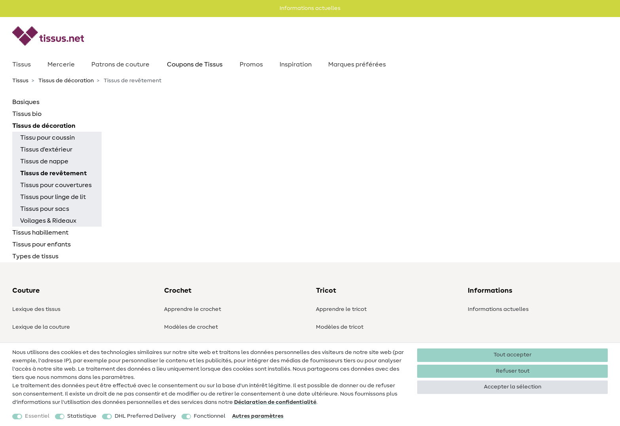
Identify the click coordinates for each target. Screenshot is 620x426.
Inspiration (296, 64)
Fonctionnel (209, 416)
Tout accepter (512, 355)
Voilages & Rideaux (48, 221)
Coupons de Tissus (195, 64)
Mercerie (61, 64)
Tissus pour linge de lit (53, 197)
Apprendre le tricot (341, 309)
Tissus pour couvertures (56, 185)
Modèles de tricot (339, 327)
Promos (251, 64)
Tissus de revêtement (53, 173)
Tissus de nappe (44, 161)
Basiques (26, 102)
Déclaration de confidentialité (275, 402)
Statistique (81, 416)
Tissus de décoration (65, 80)
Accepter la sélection (512, 387)
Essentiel (37, 416)
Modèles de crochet (191, 327)
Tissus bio (27, 114)
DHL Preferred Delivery (145, 416)
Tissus (21, 64)
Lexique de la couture (41, 327)
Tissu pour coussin (47, 137)
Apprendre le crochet (192, 309)
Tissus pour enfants (41, 244)
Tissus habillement (40, 232)
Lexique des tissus (36, 309)
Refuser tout (512, 371)
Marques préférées (357, 64)
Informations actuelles (498, 309)
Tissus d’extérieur (46, 149)
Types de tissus (35, 256)
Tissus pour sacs (44, 209)
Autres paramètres (258, 416)
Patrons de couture (120, 64)
